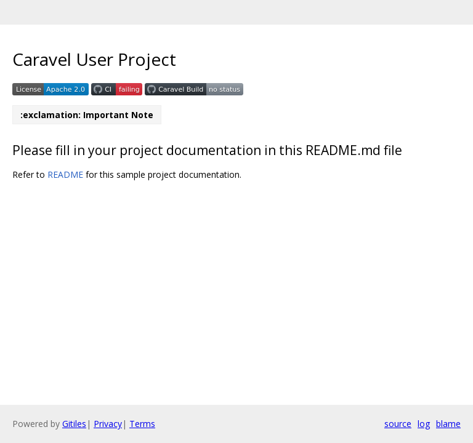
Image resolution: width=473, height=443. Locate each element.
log (424, 423)
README (65, 174)
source (397, 423)
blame (448, 423)
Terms (142, 423)
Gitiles (74, 423)
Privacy (108, 423)
